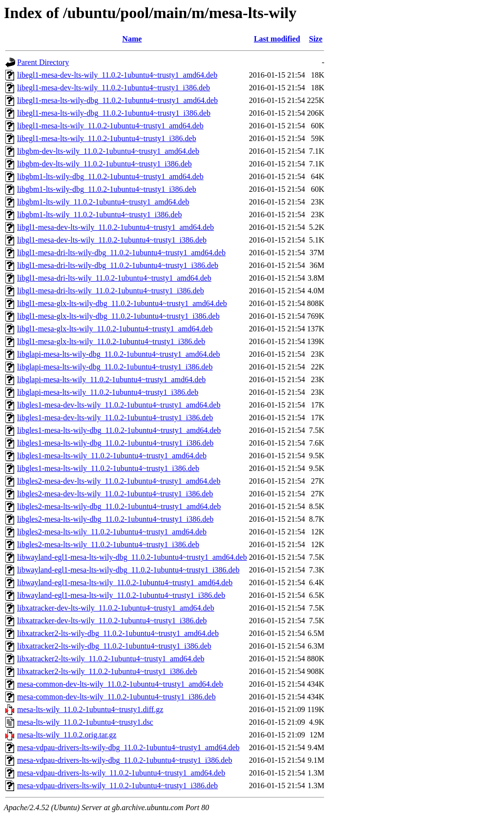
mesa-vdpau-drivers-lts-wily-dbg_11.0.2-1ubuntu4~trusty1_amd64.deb (128, 747)
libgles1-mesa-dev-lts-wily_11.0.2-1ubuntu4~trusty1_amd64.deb (118, 405)
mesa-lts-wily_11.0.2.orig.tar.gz (66, 735)
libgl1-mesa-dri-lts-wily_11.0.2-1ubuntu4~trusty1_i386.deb (110, 290)
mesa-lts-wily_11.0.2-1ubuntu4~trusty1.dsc (85, 722)
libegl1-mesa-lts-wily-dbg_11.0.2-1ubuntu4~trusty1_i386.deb (113, 113)
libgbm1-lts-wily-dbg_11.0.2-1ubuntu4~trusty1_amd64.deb (110, 176)
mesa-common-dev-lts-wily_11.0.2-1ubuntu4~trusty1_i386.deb (116, 697)
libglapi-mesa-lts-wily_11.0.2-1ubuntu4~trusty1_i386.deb (107, 392)
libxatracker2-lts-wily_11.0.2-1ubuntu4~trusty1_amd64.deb (111, 658)
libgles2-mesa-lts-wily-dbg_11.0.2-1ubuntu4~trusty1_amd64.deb (119, 506)
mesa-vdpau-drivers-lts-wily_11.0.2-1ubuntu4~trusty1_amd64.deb (121, 773)
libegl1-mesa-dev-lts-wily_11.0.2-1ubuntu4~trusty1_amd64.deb (117, 75)
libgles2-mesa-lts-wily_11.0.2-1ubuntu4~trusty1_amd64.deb (112, 532)
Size (316, 39)
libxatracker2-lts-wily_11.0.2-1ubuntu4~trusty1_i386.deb (107, 671)
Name (132, 39)
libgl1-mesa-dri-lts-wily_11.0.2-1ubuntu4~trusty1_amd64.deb (114, 278)
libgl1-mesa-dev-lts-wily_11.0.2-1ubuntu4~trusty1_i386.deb (112, 240)
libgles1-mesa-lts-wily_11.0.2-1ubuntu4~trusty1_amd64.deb (112, 455)
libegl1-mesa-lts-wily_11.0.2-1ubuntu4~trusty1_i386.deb (106, 138)
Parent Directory (43, 62)
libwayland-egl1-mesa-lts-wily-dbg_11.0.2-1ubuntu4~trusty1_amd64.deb (132, 557)
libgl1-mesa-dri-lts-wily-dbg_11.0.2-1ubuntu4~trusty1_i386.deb (117, 265)
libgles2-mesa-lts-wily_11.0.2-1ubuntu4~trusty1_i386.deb (108, 544)
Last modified (277, 39)
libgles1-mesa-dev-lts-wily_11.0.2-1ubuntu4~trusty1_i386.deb (115, 417)
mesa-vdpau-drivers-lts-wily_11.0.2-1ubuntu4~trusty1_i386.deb (117, 785)
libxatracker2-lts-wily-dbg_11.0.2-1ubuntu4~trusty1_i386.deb (114, 646)
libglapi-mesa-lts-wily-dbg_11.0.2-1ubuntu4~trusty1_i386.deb (114, 367)
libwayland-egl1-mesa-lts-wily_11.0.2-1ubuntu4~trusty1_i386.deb (121, 595)
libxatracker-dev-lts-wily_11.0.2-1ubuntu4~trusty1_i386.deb (112, 620)
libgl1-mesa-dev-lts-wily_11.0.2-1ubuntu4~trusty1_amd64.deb (115, 227)
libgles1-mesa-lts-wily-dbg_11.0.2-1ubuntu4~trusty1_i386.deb (115, 443)
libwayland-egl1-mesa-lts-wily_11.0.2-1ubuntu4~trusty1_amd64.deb (124, 582)
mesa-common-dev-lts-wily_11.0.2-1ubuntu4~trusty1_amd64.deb (120, 684)
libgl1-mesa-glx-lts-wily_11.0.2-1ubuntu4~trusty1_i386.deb (111, 341)
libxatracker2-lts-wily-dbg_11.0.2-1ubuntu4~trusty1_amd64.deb (118, 633)
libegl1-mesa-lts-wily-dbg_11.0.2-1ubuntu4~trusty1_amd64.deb (117, 100)
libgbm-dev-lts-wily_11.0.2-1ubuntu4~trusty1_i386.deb (104, 164)
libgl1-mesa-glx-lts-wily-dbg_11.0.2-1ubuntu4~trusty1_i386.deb (118, 316)
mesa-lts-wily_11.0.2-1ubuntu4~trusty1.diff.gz (90, 709)
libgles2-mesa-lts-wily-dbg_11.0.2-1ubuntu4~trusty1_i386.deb (115, 519)
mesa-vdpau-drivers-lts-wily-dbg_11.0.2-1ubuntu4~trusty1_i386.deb (124, 760)
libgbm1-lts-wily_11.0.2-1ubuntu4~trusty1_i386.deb (99, 214)
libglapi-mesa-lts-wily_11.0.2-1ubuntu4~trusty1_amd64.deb (111, 379)
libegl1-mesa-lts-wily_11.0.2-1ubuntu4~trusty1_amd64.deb (110, 126)
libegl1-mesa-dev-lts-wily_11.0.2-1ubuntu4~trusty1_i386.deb (113, 87)
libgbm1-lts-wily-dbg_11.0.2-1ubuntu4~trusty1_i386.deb (106, 189)
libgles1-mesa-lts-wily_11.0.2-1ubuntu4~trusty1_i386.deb (108, 468)
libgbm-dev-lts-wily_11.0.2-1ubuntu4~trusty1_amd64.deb (108, 151)
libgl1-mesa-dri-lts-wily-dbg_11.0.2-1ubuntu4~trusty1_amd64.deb (121, 252)
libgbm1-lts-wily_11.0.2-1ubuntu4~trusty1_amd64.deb (103, 202)
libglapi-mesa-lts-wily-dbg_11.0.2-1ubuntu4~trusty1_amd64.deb (118, 354)
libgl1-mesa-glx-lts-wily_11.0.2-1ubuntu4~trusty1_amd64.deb (114, 329)
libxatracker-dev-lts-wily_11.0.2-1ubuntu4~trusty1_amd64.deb (115, 608)
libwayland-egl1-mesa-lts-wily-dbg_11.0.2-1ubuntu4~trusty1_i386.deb (128, 570)
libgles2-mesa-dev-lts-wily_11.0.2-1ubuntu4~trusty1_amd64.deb (118, 481)
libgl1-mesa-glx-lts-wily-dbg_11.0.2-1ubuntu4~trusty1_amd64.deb (122, 303)
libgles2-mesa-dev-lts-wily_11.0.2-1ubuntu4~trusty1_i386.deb (115, 494)
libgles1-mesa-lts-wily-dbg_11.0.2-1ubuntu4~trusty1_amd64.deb (119, 430)
